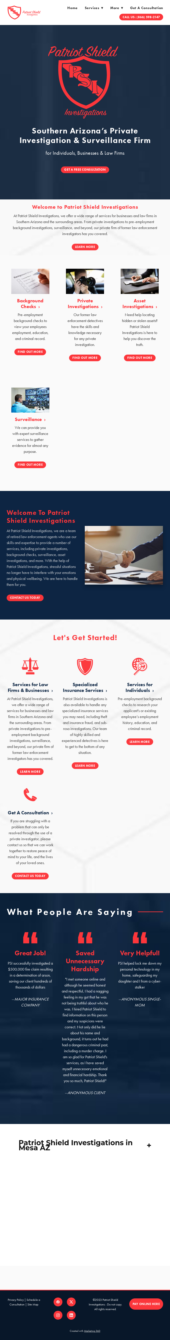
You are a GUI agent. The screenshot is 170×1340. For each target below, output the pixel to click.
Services (94, 8)
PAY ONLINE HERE (146, 1304)
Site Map (32, 1304)
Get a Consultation (146, 8)
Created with (85, 1330)
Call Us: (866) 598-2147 (141, 17)
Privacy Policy (16, 1300)
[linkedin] (71, 1315)
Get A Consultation (29, 819)
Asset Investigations (138, 303)
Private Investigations (84, 303)
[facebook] (58, 1302)
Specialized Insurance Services (83, 693)
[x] (71, 1302)
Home (72, 8)
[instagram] (58, 1315)
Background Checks (30, 303)
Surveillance (29, 419)
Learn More (85, 247)
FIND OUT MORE (30, 352)
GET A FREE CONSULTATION (85, 170)
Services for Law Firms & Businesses (29, 693)
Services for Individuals (139, 693)
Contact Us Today (19, 598)
